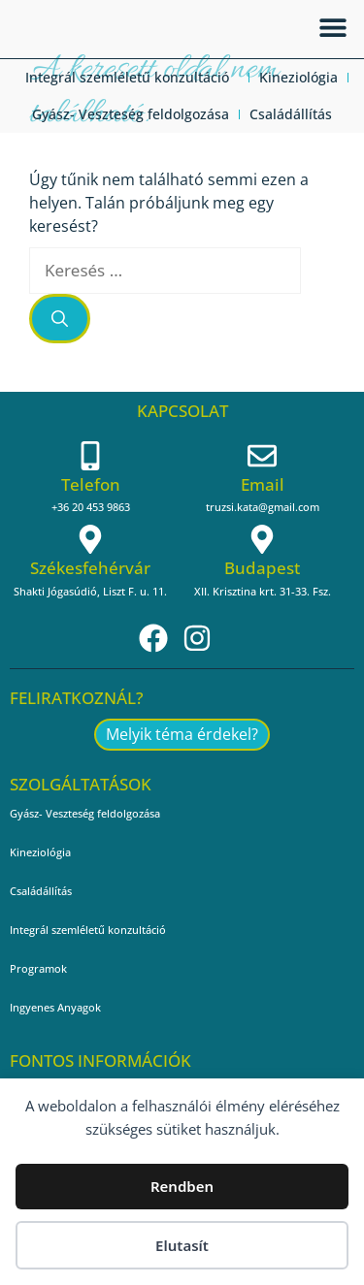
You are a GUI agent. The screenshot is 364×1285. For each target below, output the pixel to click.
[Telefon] (90, 455)
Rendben (182, 1186)
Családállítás (290, 114)
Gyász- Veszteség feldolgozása (130, 114)
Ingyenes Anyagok (55, 1007)
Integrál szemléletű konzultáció (132, 77)
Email (262, 484)
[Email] (262, 455)
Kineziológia (298, 77)
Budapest (262, 568)
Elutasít (182, 1245)
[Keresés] (59, 319)
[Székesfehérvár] (90, 539)
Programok (38, 968)
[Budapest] (262, 539)
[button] (332, 26)
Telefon (90, 484)
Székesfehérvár (90, 568)
